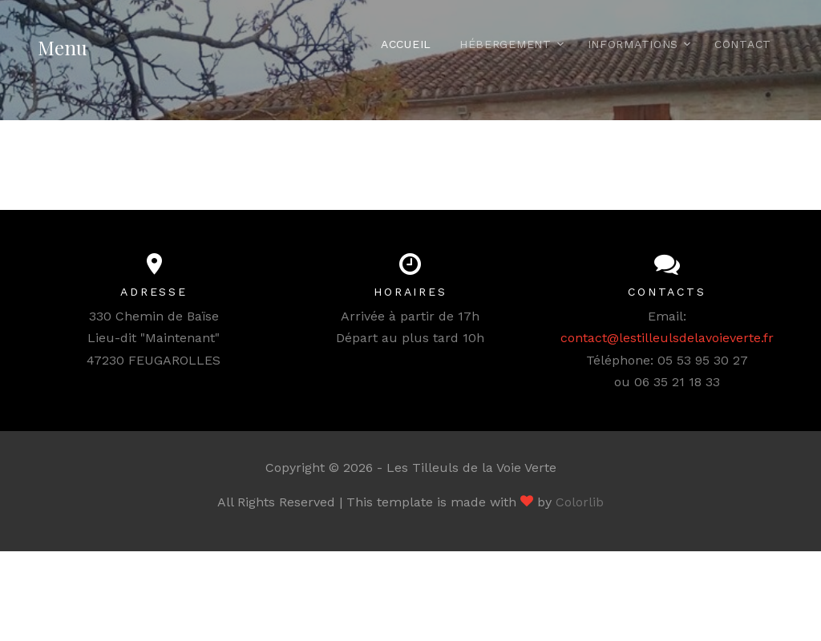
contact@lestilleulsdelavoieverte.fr (667, 337)
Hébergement (505, 44)
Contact (742, 44)
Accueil (406, 44)
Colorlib (580, 502)
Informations (633, 44)
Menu (62, 47)
